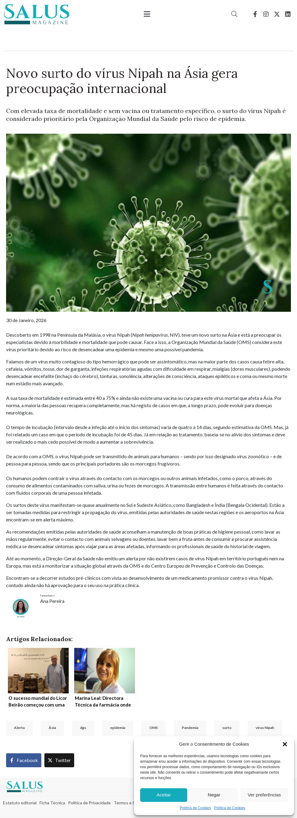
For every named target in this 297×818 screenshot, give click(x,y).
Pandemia (190, 727)
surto (227, 727)
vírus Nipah (265, 727)
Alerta (19, 727)
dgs (83, 727)
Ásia (52, 727)
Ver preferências (264, 794)
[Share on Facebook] (23, 760)
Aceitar (164, 794)
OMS (153, 727)
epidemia (117, 727)
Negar (214, 794)
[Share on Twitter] (59, 760)
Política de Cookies (195, 808)
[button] (285, 744)
